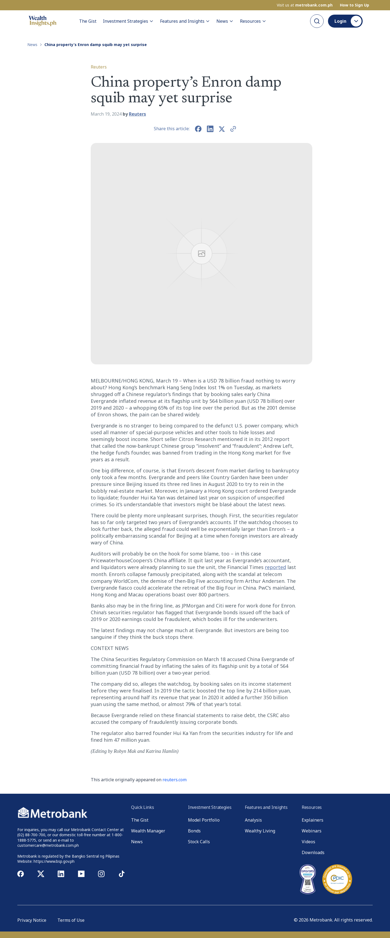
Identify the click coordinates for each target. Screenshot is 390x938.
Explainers (312, 820)
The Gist (87, 21)
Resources (253, 21)
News (224, 21)
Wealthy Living (260, 831)
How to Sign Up (354, 5)
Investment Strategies (128, 21)
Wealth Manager (148, 831)
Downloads (313, 852)
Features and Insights (185, 21)
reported (275, 567)
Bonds (194, 831)
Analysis (253, 820)
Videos (308, 842)
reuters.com (174, 780)
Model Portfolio (204, 820)
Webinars (311, 831)
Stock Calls (199, 842)
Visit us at (305, 5)
